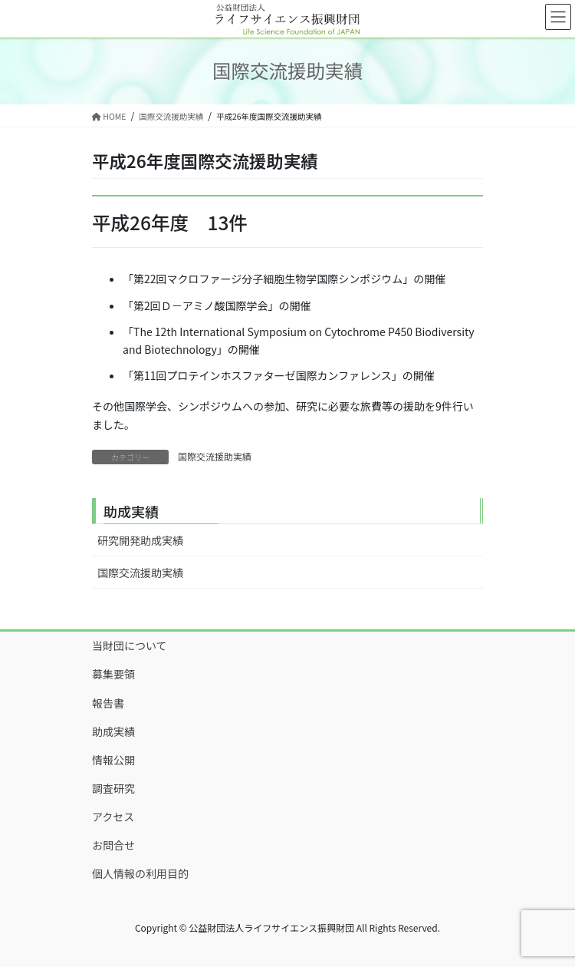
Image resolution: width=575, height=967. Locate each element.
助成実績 (113, 731)
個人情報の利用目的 (140, 873)
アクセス (113, 816)
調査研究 (113, 788)
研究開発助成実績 (140, 540)
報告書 (108, 703)
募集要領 (113, 674)
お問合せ (113, 845)
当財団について (129, 645)
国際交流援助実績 (214, 456)
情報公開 (113, 759)
